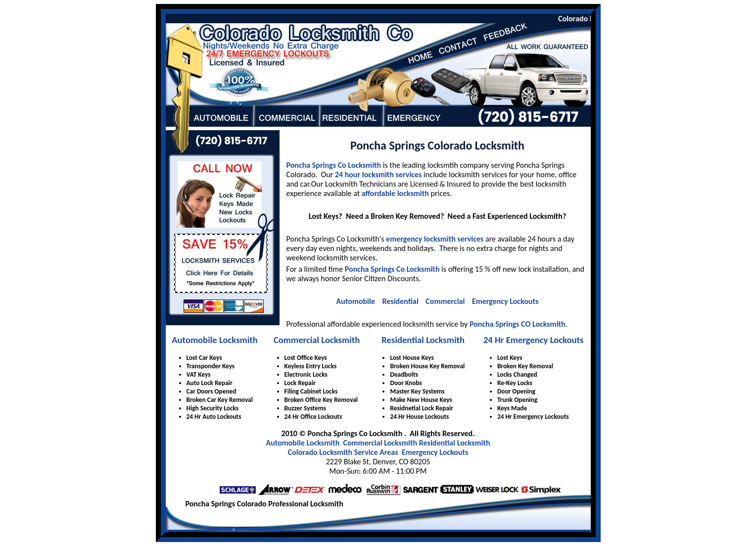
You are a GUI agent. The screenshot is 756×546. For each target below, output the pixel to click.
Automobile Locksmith (215, 340)
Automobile (355, 301)
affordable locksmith (395, 193)
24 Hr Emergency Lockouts (533, 340)
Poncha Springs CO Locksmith (518, 324)
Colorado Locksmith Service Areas (343, 452)
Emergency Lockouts (505, 301)
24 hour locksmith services (378, 174)
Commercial (445, 301)
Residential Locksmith (423, 340)
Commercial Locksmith (317, 340)
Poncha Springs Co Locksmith (333, 165)
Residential (400, 301)
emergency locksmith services (434, 239)
